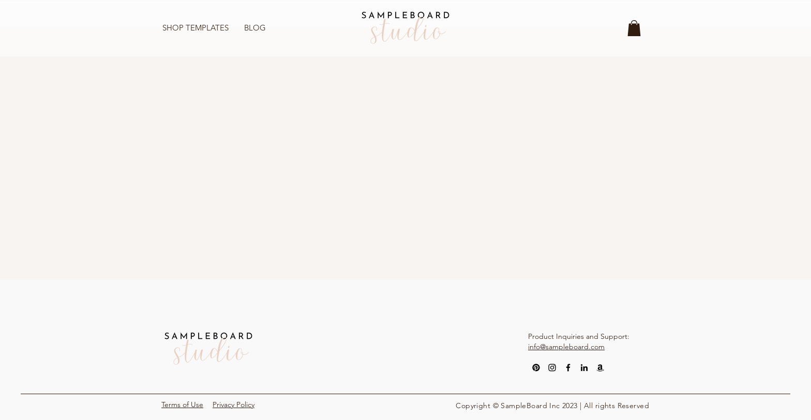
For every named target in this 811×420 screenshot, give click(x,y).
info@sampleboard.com (566, 346)
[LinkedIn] (584, 367)
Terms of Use (182, 404)
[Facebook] (568, 367)
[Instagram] (552, 367)
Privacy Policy (233, 404)
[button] (634, 28)
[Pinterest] (536, 367)
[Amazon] (600, 367)
